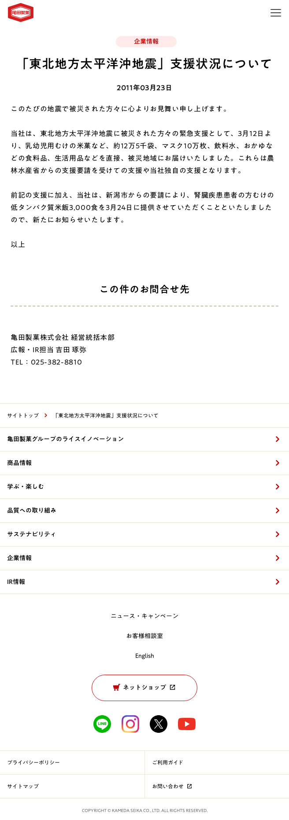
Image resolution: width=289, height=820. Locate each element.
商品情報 (19, 463)
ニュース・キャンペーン (144, 616)
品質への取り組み (31, 510)
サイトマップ (23, 786)
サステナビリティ (31, 534)
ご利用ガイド (167, 762)
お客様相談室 (144, 636)
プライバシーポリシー (33, 762)
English (144, 656)
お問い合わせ (172, 786)
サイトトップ (23, 415)
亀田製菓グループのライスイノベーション (65, 439)
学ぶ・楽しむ (25, 487)
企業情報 (19, 558)
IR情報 (16, 582)
